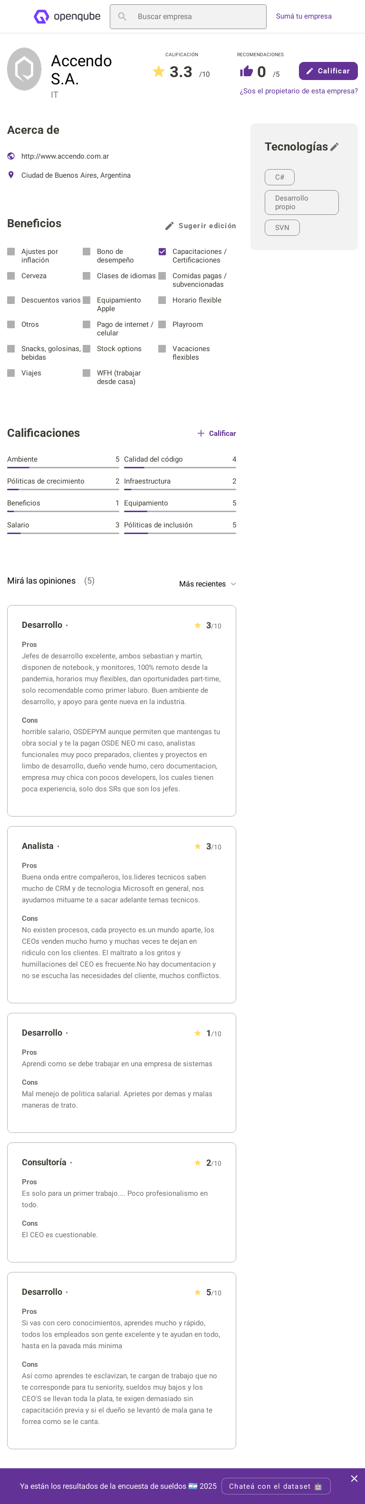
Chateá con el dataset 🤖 (276, 1486)
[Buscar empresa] (188, 16)
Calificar (328, 71)
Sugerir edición (200, 226)
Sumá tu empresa (304, 16)
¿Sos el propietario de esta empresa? (299, 91)
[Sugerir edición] (337, 147)
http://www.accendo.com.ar (58, 156)
